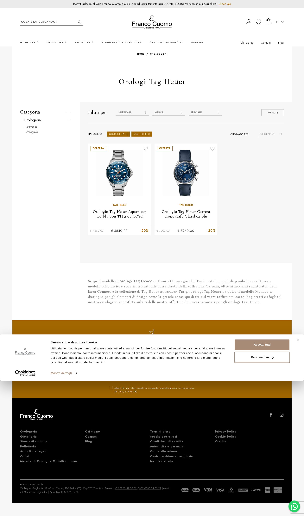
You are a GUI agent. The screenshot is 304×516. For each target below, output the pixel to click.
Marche (197, 37)
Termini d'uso (160, 426)
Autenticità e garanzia (166, 441)
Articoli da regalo (166, 37)
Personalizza (262, 492)
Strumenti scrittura (34, 436)
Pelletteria (84, 37)
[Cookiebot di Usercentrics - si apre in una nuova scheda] (25, 508)
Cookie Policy (225, 431)
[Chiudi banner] (298, 475)
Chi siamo (247, 37)
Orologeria (57, 37)
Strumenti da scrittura (122, 37)
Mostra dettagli (61, 508)
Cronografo (31, 126)
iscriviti (179, 372)
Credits (220, 436)
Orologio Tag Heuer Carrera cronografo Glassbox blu (186, 208)
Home (141, 48)
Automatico (31, 121)
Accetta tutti (262, 480)
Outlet (24, 451)
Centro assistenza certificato (171, 451)
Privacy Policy (129, 382)
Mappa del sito (161, 456)
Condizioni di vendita (166, 436)
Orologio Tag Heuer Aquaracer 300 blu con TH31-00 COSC (119, 208)
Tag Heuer (141, 128)
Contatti (266, 37)
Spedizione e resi (163, 431)
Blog (281, 37)
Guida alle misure (163, 446)
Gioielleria (29, 37)
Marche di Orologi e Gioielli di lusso (48, 456)
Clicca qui (224, 4)
